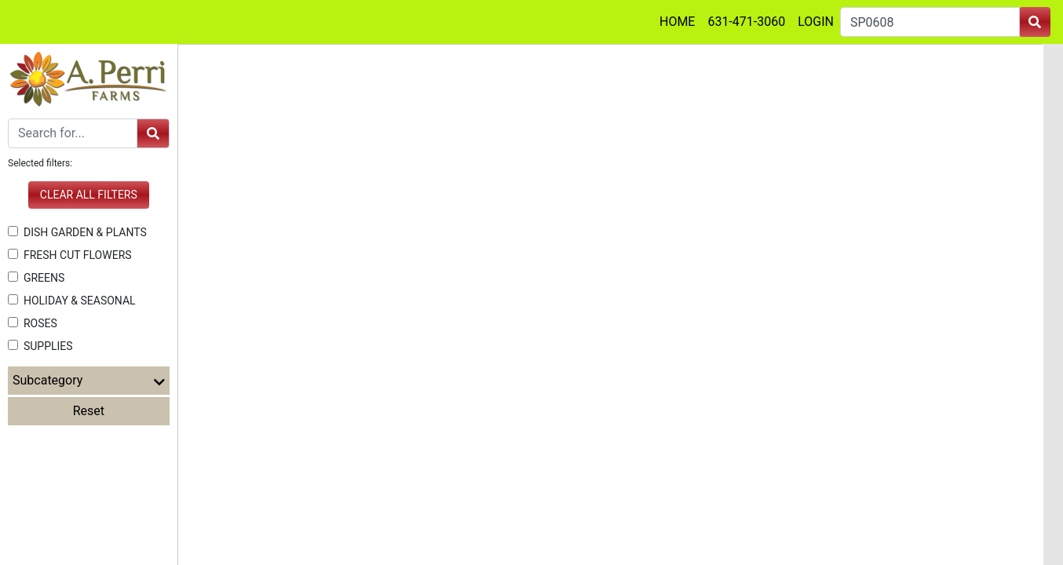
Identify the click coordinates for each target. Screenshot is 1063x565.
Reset (88, 410)
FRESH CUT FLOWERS (70, 255)
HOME (677, 21)
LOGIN (816, 21)
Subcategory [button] (89, 380)
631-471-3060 (746, 21)
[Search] (72, 133)
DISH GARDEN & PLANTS (77, 232)
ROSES (32, 323)
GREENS (36, 278)
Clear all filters (88, 194)
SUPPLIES (40, 346)
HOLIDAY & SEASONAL (72, 300)
